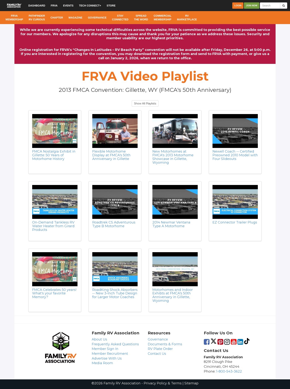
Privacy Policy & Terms (163, 383)
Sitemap (191, 383)
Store (111, 5)
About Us (99, 339)
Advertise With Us (107, 358)
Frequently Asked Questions (115, 344)
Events (68, 5)
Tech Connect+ (90, 5)
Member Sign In (105, 349)
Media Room (102, 363)
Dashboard (36, 5)
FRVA (54, 5)
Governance (158, 339)
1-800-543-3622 (229, 371)
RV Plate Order (160, 349)
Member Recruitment (110, 354)
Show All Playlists (145, 103)
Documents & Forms (165, 344)
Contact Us (157, 354)
